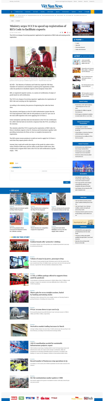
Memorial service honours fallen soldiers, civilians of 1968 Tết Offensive (88, 70)
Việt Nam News (52, 6)
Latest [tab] (77, 56)
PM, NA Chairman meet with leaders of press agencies (87, 78)
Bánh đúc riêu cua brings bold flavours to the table (82, 250)
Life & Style (50, 12)
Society (43, 12)
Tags (11, 163)
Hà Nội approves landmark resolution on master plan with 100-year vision (84, 115)
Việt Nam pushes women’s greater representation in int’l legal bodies (88, 94)
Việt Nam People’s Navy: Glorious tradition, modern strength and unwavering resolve (82, 208)
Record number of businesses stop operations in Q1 (48, 361)
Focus (11, 15)
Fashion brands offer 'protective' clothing (45, 242)
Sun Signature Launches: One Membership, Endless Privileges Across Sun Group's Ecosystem (82, 178)
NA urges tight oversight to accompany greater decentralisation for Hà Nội (83, 128)
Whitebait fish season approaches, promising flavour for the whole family (83, 240)
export (16, 163)
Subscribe (77, 45)
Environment (65, 12)
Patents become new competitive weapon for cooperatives (39, 228)
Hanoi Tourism (60, 15)
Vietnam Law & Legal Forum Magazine (63, 1)
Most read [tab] (88, 56)
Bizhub (75, 1)
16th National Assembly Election (17, 17)
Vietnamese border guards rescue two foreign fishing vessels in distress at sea (84, 213)
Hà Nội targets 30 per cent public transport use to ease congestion (82, 151)
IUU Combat (68, 15)
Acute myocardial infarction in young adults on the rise (86, 61)
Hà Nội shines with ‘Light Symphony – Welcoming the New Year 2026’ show (83, 106)
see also (15, 190)
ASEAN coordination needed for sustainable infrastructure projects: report (46, 344)
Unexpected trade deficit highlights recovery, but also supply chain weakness (59, 229)
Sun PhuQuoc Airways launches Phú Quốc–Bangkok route (83, 189)
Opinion (74, 12)
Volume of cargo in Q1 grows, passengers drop (47, 259)
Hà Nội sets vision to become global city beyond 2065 (83, 155)
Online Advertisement (80, 49)
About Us (86, 1)
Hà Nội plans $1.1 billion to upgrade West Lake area (83, 111)
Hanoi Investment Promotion (48, 15)
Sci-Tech (35, 12)
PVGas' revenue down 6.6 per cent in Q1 (44, 309)
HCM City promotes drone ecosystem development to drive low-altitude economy (18, 229)
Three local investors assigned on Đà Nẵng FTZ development (39, 209)
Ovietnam (80, 1)
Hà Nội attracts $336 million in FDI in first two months (83, 137)
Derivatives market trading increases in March (47, 326)
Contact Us (91, 1)
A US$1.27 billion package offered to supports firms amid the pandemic (48, 276)
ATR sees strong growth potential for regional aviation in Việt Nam (60, 209)
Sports (57, 12)
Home (12, 21)
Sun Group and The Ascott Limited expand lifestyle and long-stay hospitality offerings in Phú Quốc (83, 184)
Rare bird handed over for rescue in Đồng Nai (88, 85)
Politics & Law (19, 12)
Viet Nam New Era (21, 15)
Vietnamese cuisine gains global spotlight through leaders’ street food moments (84, 246)
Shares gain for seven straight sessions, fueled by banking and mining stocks (47, 293)
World (80, 12)
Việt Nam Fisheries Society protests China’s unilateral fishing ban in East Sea (83, 202)
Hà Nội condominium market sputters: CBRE (46, 378)
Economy (27, 12)
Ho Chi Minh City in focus (79, 15)
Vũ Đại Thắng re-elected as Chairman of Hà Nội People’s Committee (84, 133)
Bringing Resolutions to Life (33, 15)
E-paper (77, 40)
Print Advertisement (80, 47)
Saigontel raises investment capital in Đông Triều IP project (19, 209)
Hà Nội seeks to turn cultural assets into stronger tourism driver (83, 148)
